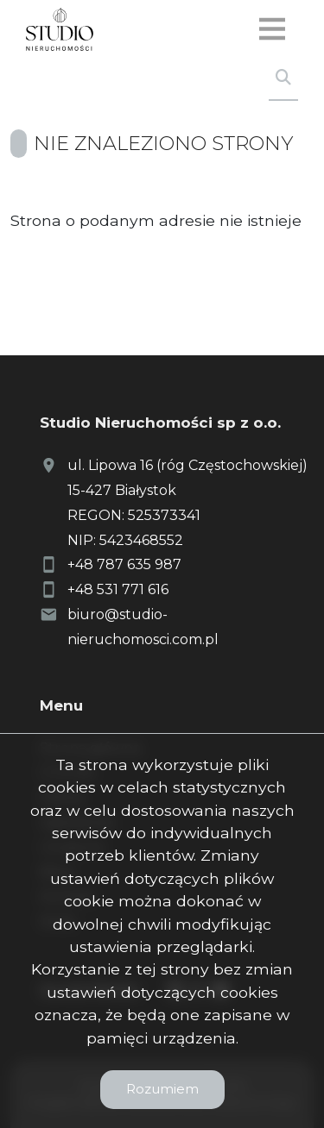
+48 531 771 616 (117, 589)
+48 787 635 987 (124, 564)
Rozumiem (162, 1089)
